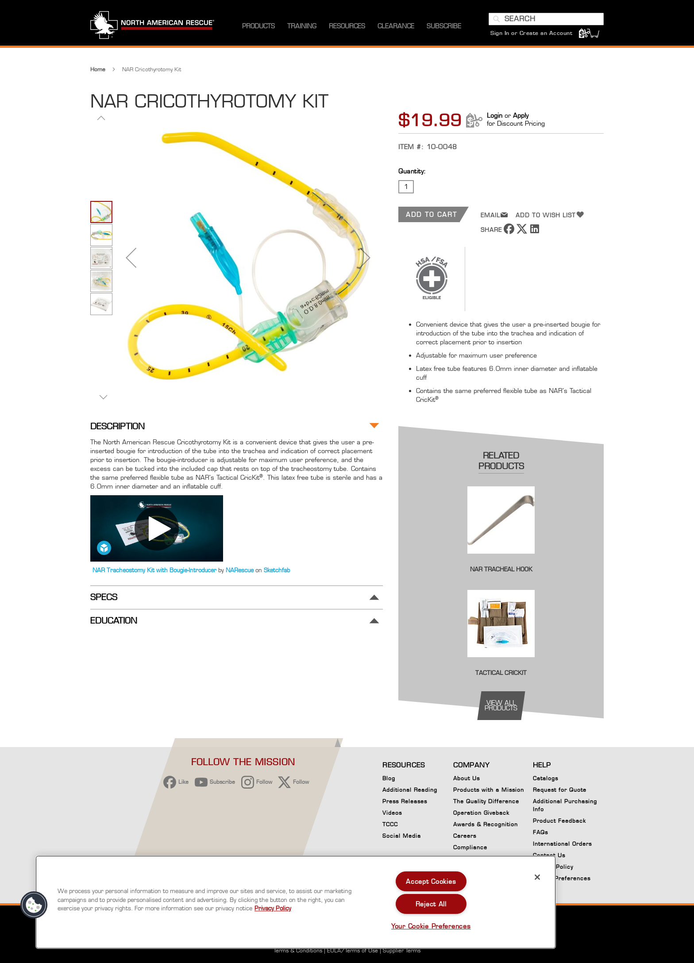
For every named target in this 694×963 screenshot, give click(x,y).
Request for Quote (559, 789)
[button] (131, 257)
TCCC (390, 824)
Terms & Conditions (298, 950)
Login (494, 115)
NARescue (240, 570)
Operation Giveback (481, 812)
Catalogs (545, 778)
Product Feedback (559, 820)
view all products (501, 705)
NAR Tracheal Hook (501, 569)
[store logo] (152, 26)
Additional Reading (409, 789)
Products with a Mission (488, 789)
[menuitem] (258, 26)
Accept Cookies (431, 881)
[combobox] (546, 19)
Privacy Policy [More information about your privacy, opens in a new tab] (272, 908)
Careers (464, 835)
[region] (295, 902)
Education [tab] (113, 621)
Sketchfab (277, 570)
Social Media (401, 835)
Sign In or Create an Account (531, 33)
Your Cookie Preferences (431, 926)
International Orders (562, 843)
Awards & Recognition (485, 824)
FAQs (540, 832)
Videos (392, 812)
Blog (388, 778)
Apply (520, 115)
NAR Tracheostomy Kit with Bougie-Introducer (155, 570)
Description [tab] (117, 426)
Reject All (431, 904)
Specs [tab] (103, 597)
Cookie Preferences (561, 880)
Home (97, 69)
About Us (466, 778)
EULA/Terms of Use (352, 950)
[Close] (537, 877)
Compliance (470, 847)
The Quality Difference (486, 801)
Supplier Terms (401, 950)
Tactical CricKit (501, 672)
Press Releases (404, 801)
